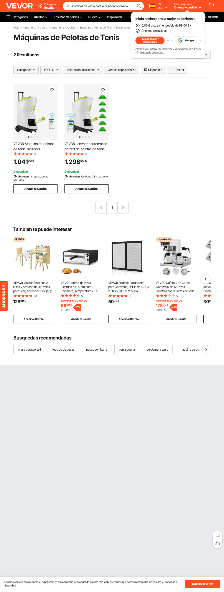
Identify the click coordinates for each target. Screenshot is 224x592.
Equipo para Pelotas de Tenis (96, 27)
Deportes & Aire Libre (35, 27)
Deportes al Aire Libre (63, 27)
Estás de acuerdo (202, 583)
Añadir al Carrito (35, 189)
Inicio (16, 27)
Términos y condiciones (175, 48)
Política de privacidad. (152, 52)
